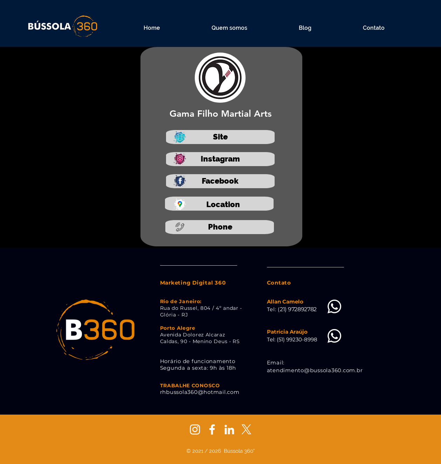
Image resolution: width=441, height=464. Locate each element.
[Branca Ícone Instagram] (195, 429)
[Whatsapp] (334, 306)
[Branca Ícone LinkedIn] (229, 429)
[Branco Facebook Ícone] (212, 429)
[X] (246, 429)
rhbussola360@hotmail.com (200, 392)
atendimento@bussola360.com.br (315, 370)
